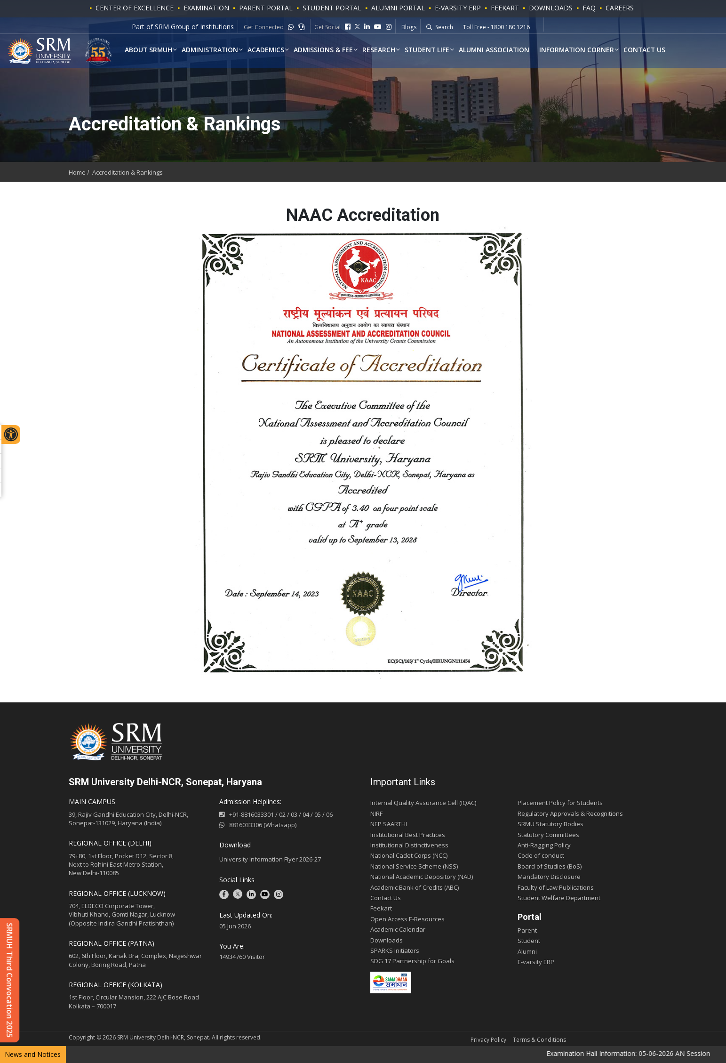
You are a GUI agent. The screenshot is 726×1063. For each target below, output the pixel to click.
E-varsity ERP (536, 962)
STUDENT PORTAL (332, 7)
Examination (206, 7)
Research (382, 49)
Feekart (505, 7)
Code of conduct (541, 855)
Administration (211, 49)
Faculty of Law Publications (556, 887)
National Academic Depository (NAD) (421, 876)
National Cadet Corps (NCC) (408, 855)
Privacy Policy (488, 1040)
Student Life (431, 49)
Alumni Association (499, 49)
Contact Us (650, 49)
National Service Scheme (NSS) (414, 866)
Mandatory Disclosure (549, 876)
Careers (620, 7)
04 (306, 814)
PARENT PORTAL (266, 7)
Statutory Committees (548, 834)
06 (329, 814)
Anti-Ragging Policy (544, 845)
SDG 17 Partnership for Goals (412, 961)
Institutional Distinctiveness (409, 845)
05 (317, 814)
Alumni (527, 951)
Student (529, 940)
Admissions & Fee (326, 49)
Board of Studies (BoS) (550, 866)
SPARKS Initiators (394, 950)
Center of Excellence (135, 7)
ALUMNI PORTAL (398, 7)
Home (77, 172)
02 (282, 814)
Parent (527, 930)
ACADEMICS (268, 49)
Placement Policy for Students (560, 802)
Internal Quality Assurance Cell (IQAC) (423, 802)
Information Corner (582, 49)
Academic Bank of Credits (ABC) (414, 887)
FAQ (589, 7)
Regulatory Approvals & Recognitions (570, 813)
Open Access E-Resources (407, 919)
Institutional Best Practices (407, 834)
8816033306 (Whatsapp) (257, 825)
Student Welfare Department (559, 898)
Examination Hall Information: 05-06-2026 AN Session (642, 1053)
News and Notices (33, 1054)
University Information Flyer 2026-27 (270, 859)
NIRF (376, 813)
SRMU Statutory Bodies (550, 824)
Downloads (551, 7)
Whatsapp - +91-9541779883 (501, 28)
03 (294, 814)
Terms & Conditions (539, 1040)
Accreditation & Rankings (127, 172)
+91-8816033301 (251, 814)
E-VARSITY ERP (458, 7)
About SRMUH (149, 49)
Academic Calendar (397, 929)
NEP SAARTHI (388, 824)
